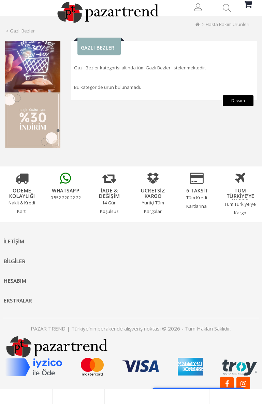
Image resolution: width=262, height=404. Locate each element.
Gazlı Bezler (22, 31)
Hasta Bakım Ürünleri (227, 24)
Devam (238, 101)
